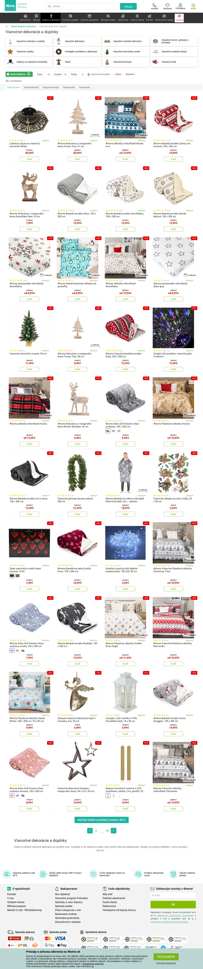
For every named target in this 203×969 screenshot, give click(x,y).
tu (93, 966)
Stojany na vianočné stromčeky (26, 61)
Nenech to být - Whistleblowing (24, 910)
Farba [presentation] (74, 74)
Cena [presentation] (39, 74)
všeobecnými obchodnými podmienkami (175, 915)
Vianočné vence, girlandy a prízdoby (169, 41)
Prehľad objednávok (114, 898)
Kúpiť (29, 159)
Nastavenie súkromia (93, 963)
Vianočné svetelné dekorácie (122, 41)
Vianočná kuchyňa (117, 61)
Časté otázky (110, 902)
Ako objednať (62, 894)
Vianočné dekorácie (69, 41)
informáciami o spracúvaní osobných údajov (169, 922)
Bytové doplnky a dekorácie (23, 26)
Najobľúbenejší (31, 87)
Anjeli (62, 61)
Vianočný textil (163, 61)
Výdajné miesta (15, 902)
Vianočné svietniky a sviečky (25, 41)
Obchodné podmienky (67, 918)
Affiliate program (16, 906)
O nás (10, 898)
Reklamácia (109, 906)
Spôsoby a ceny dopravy (69, 902)
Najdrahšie (84, 87)
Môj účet (107, 894)
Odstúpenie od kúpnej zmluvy (119, 910)
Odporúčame (13, 87)
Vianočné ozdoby (20, 51)
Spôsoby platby (63, 906)
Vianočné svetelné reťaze (169, 51)
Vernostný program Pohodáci (71, 898)
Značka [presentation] (58, 74)
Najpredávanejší (51, 87)
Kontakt (11, 894)
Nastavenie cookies (66, 914)
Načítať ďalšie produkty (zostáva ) (101, 820)
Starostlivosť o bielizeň (68, 922)
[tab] (43, 74)
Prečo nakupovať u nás (68, 910)
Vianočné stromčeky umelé (121, 51)
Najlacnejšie (69, 87)
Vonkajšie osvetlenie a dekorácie (75, 51)
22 (107, 830)
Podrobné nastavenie (166, 963)
